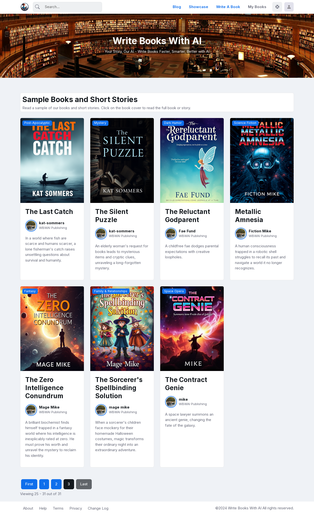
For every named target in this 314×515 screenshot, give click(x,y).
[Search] (67, 7)
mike (183, 399)
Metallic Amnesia (249, 216)
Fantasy (30, 291)
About (28, 508)
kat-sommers (52, 223)
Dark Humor (173, 123)
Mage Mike (49, 407)
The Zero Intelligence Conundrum (44, 388)
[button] (289, 7)
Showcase (198, 6)
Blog (177, 6)
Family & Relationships (110, 291)
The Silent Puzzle (111, 216)
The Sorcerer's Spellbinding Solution (119, 388)
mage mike (119, 407)
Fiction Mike (260, 231)
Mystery (100, 123)
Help (43, 508)
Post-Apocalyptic (37, 123)
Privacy (75, 508)
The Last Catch (49, 211)
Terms (58, 508)
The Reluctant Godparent (187, 216)
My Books (257, 6)
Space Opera (174, 291)
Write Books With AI (245, 508)
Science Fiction (245, 123)
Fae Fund (187, 231)
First (29, 484)
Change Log (98, 508)
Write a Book (228, 6)
